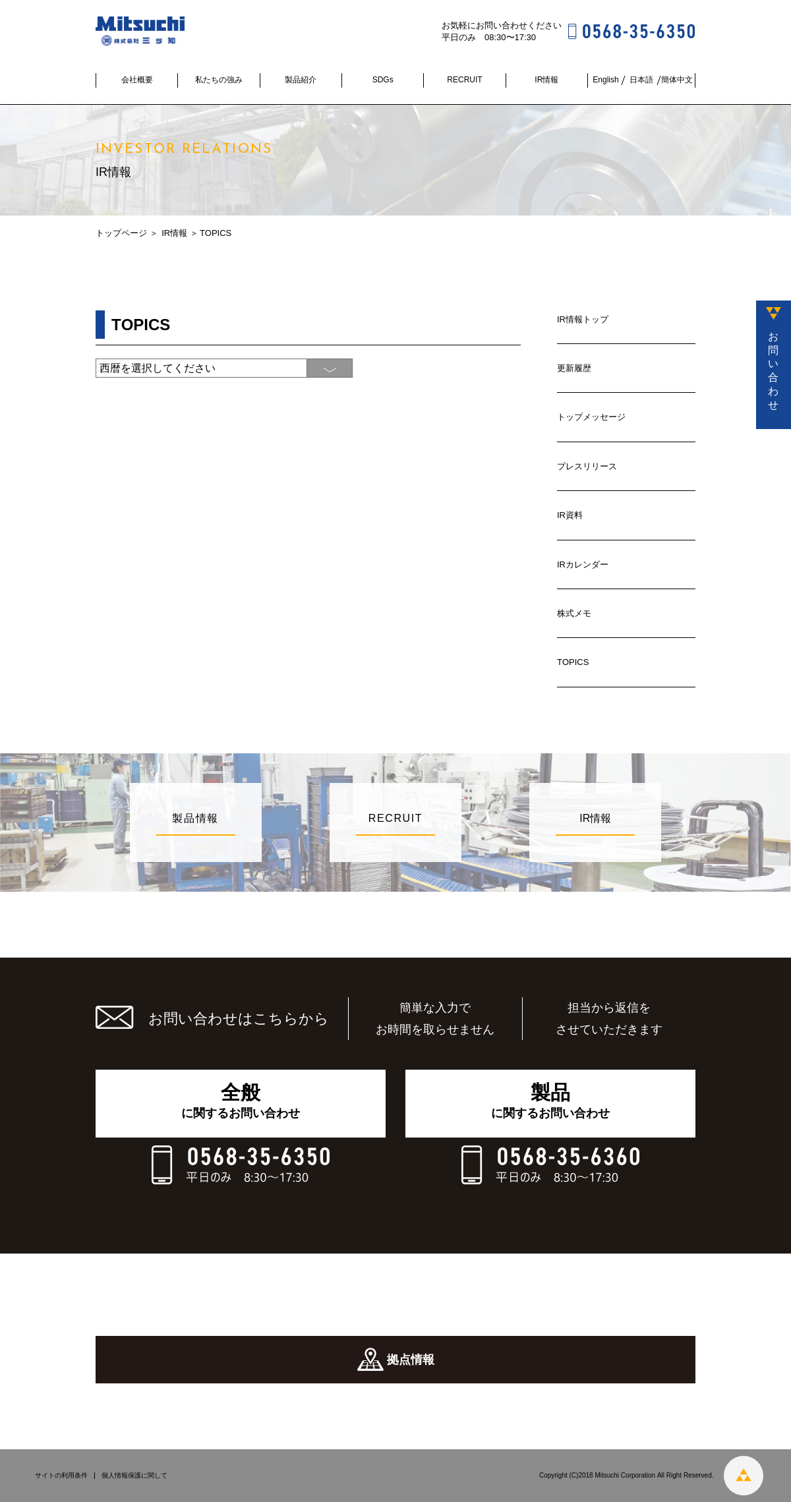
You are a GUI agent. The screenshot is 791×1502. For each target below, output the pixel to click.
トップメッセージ (591, 417)
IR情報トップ (582, 319)
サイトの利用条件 (61, 1475)
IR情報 (546, 79)
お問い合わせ (773, 371)
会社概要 (137, 79)
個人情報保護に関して (134, 1475)
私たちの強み (219, 79)
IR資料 (570, 515)
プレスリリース (587, 466)
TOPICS (573, 662)
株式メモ (574, 613)
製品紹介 (300, 79)
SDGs (383, 79)
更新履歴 (574, 368)
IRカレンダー (582, 564)
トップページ (121, 233)
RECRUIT (464, 79)
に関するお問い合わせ (241, 1101)
